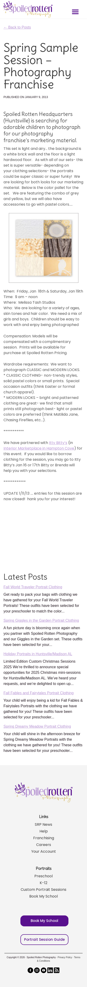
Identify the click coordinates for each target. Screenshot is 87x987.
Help (43, 831)
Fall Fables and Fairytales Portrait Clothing (38, 693)
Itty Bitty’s (58, 442)
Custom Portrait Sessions (43, 889)
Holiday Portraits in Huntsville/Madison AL (37, 654)
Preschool (43, 876)
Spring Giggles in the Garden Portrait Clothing (41, 620)
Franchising (43, 838)
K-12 (43, 882)
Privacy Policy (65, 957)
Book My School (43, 896)
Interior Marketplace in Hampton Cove (38, 448)
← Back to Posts (17, 27)
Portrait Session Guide (44, 939)
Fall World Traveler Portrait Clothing (32, 587)
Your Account (43, 851)
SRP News (43, 824)
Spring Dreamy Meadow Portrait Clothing (37, 726)
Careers (43, 844)
